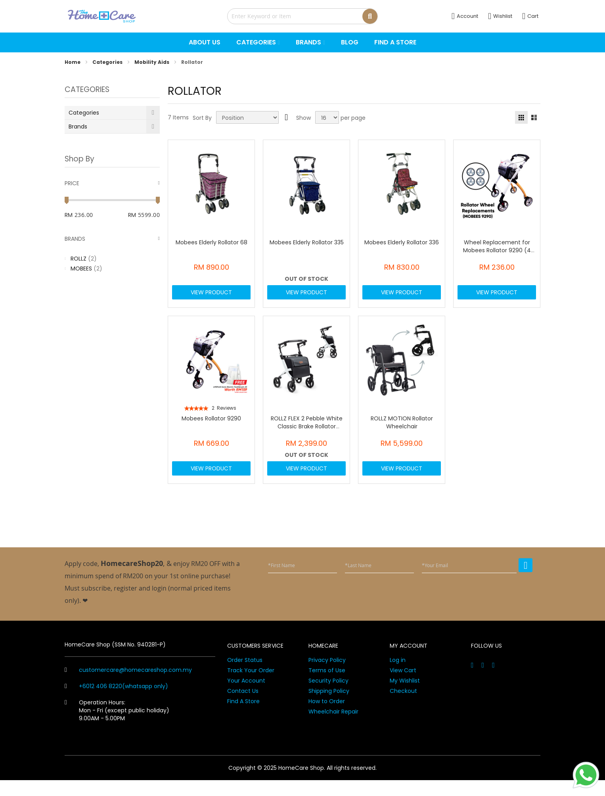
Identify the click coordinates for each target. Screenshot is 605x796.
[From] (93, 215)
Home (73, 62)
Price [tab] (72, 183)
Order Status (244, 676)
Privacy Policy (327, 676)
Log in (398, 676)
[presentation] (472, 609)
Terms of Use (326, 686)
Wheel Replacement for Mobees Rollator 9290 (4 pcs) (497, 250)
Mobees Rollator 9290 (211, 426)
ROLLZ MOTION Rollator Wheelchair (402, 430)
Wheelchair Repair (333, 727)
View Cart (403, 686)
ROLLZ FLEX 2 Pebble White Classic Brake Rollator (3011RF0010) (307, 434)
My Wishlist (405, 696)
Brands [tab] (75, 239)
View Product (211, 296)
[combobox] (302, 16)
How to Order (326, 717)
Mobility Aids (152, 62)
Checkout (403, 707)
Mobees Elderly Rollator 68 (211, 242)
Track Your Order (250, 686)
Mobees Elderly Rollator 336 (401, 242)
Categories (108, 62)
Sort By (202, 118)
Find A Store (243, 717)
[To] (149, 215)
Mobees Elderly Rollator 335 (307, 242)
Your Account (246, 696)
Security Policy (328, 696)
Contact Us (242, 707)
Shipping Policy (328, 707)
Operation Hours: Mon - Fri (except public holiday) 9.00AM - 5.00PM (117, 726)
